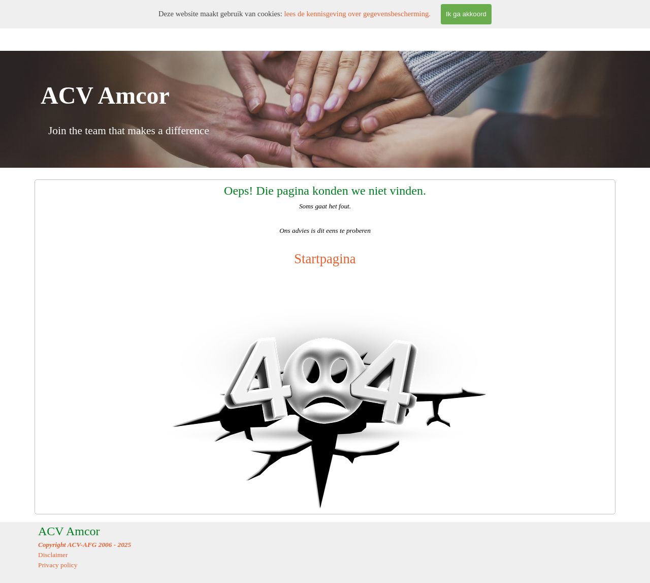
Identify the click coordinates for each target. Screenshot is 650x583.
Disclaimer (53, 555)
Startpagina (324, 258)
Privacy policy (57, 565)
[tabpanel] (325, 346)
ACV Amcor (69, 531)
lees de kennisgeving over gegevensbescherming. (357, 14)
